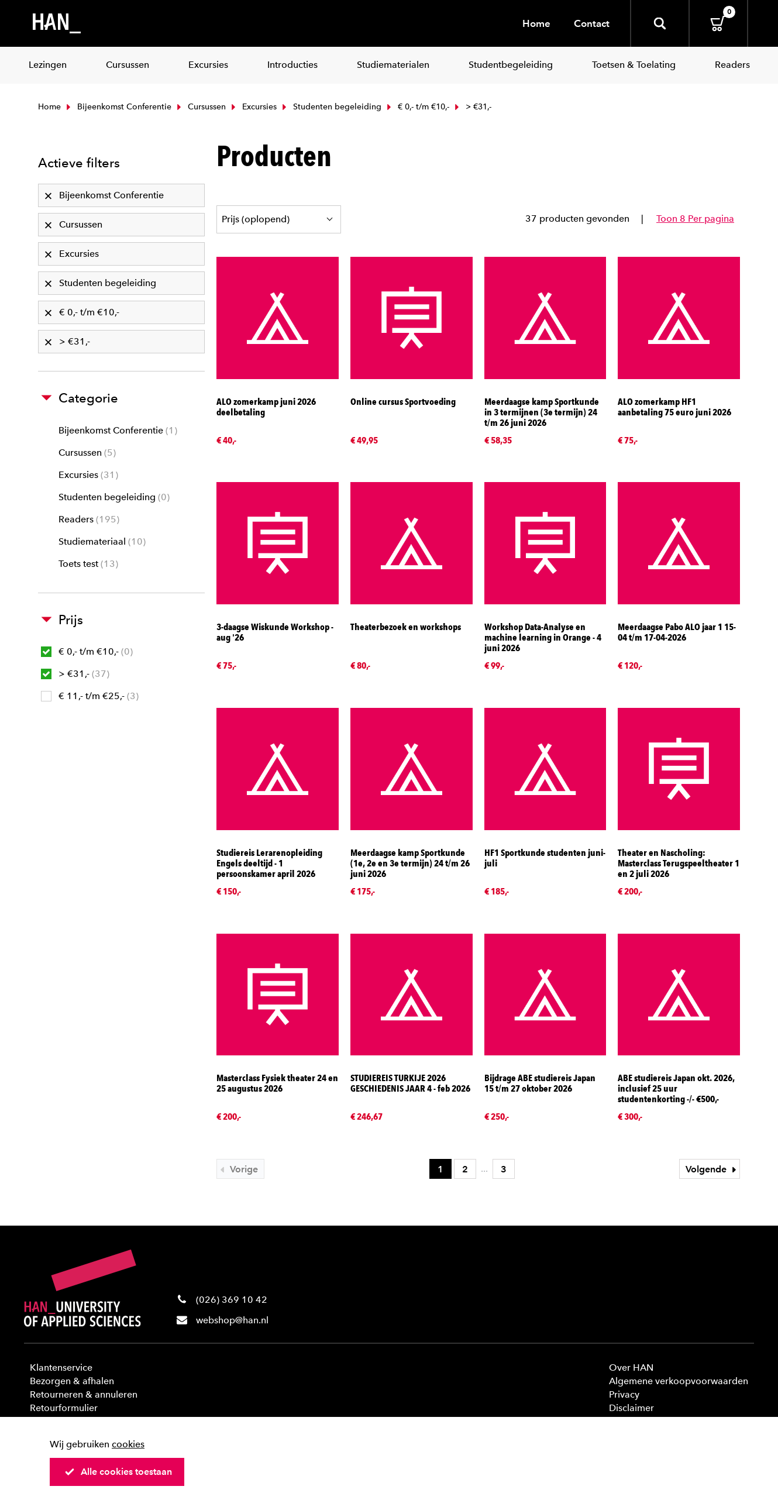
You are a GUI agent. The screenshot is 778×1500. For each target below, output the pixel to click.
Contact (592, 23)
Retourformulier (64, 1407)
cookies (128, 1444)
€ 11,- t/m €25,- (90, 695)
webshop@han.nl (232, 1320)
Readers (88, 519)
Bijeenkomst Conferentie (117, 107)
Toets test (88, 563)
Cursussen (200, 107)
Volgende (712, 1169)
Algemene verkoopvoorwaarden (678, 1381)
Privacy (624, 1394)
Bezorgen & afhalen (72, 1381)
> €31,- (75, 673)
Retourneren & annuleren (83, 1394)
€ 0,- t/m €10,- (416, 107)
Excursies (253, 107)
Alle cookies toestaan (118, 1471)
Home (536, 23)
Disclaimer (631, 1407)
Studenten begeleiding (330, 107)
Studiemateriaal (102, 541)
